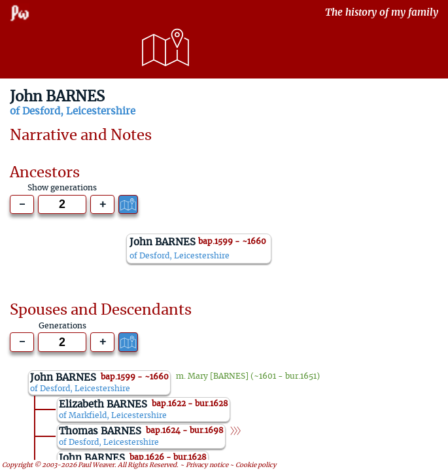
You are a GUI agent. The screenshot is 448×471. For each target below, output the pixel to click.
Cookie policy (256, 464)
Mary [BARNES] (218, 376)
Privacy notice (207, 464)
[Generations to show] (62, 205)
